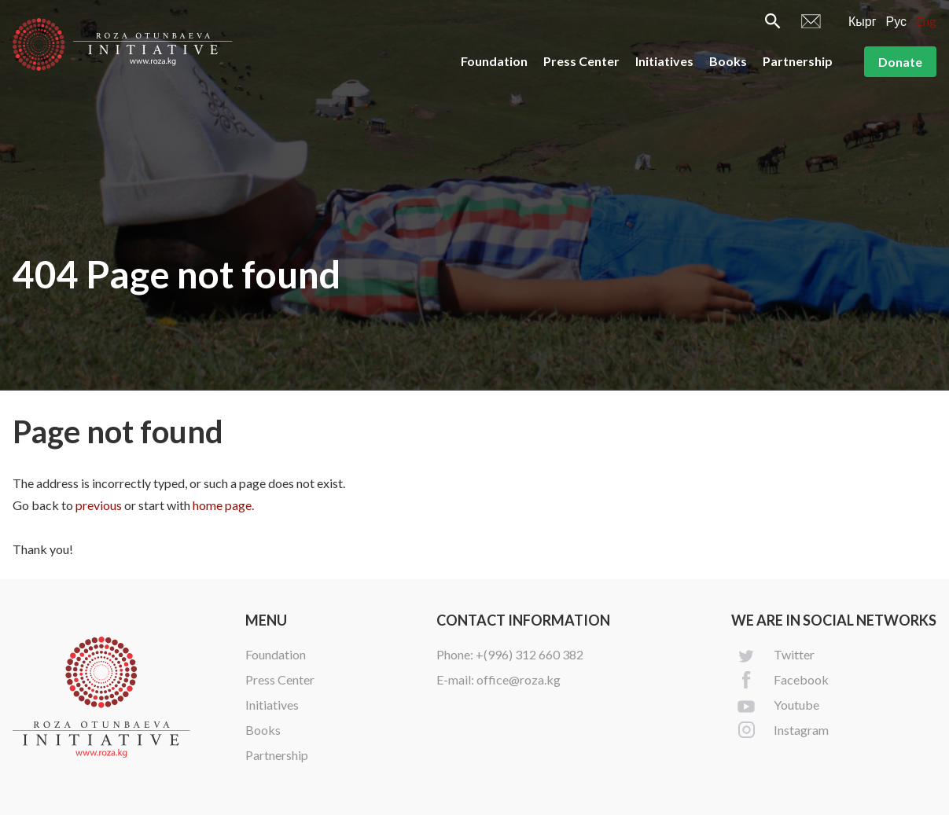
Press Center (581, 60)
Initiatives (664, 60)
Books (728, 60)
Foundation (494, 60)
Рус (896, 20)
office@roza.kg (518, 679)
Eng (926, 20)
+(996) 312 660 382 (529, 654)
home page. (223, 504)
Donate (900, 61)
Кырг (862, 20)
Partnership (798, 60)
